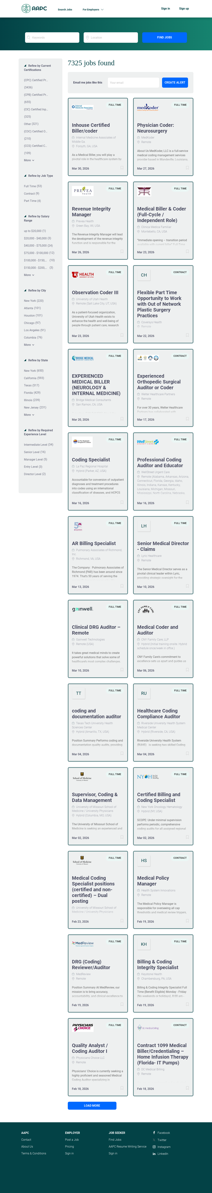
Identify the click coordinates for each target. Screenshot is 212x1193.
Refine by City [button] (37, 290)
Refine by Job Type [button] (40, 175)
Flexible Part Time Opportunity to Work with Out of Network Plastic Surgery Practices (159, 304)
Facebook (164, 1133)
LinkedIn (163, 1153)
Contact (26, 1139)
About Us (27, 1146)
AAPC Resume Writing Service (127, 1146)
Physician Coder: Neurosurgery (155, 128)
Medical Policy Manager (153, 881)
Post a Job (72, 1139)
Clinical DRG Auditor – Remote (96, 630)
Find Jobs (164, 37)
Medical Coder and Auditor (157, 630)
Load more (92, 1105)
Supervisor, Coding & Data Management (95, 797)
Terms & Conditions (33, 1153)
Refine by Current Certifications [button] (37, 68)
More (27, 160)
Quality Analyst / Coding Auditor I (90, 1048)
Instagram (164, 1147)
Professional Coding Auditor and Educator (160, 462)
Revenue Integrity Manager (91, 212)
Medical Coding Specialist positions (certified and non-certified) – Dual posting (93, 889)
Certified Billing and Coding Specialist (158, 797)
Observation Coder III (95, 292)
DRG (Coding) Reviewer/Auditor (91, 964)
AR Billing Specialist (94, 543)
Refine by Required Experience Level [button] (38, 432)
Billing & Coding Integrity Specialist (157, 964)
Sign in (165, 8)
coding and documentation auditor (96, 714)
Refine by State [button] (38, 360)
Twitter (162, 1140)
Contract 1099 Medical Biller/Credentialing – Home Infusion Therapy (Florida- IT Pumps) (162, 1054)
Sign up (184, 8)
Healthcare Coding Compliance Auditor (158, 714)
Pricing (69, 1146)
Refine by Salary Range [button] (36, 218)
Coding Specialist (91, 460)
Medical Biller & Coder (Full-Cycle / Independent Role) (161, 214)
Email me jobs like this (87, 82)
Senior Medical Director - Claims (163, 546)
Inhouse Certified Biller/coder (91, 128)
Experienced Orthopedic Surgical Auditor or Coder (159, 382)
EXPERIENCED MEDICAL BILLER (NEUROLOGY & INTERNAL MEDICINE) (96, 384)
